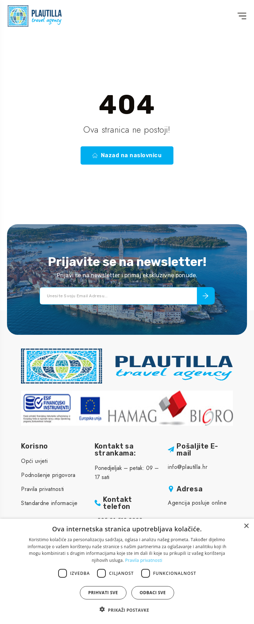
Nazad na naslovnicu (127, 155)
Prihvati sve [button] (103, 593)
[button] (127, 610)
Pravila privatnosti (42, 489)
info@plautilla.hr (187, 467)
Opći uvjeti (34, 461)
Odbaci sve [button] (153, 593)
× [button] (246, 526)
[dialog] (127, 571)
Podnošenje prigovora (48, 475)
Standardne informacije (49, 503)
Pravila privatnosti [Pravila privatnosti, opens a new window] (143, 560)
